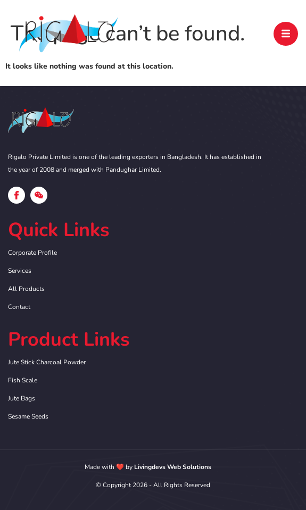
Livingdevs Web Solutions (172, 467)
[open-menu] (286, 34)
